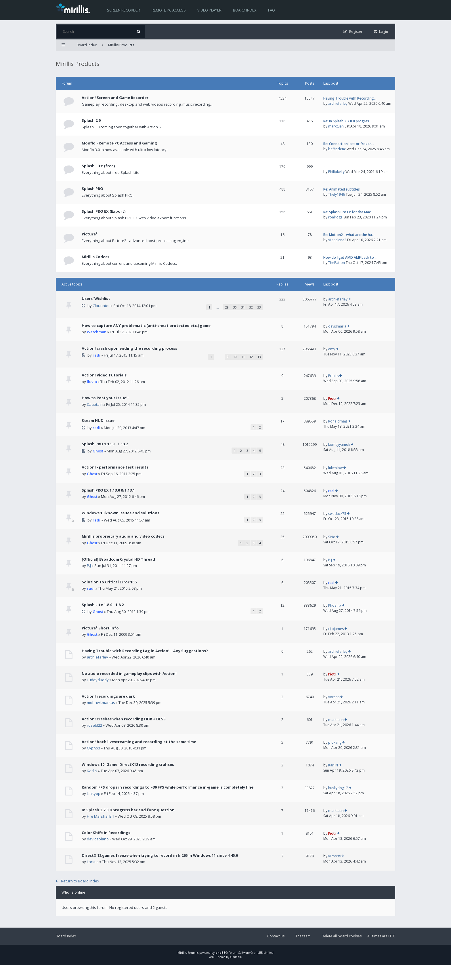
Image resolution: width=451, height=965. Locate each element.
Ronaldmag (337, 421)
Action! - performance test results (115, 467)
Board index (245, 10)
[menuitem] (381, 31)
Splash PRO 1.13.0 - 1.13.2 (105, 443)
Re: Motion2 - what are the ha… (348, 234)
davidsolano (98, 839)
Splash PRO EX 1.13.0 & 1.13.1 (108, 490)
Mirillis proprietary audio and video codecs (123, 536)
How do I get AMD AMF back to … (350, 257)
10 (235, 357)
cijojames (336, 628)
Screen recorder (123, 10)
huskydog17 (338, 787)
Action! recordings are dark (108, 696)
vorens (333, 696)
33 (259, 307)
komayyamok (339, 444)
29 (227, 307)
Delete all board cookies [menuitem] (342, 936)
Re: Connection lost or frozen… (348, 143)
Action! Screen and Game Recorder (115, 97)
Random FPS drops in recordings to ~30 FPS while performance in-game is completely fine (167, 787)
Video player (209, 10)
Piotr (332, 398)
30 (235, 307)
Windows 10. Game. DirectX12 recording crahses (128, 764)
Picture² (90, 234)
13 (259, 357)
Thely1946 (336, 194)
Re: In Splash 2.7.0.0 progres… (347, 121)
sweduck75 (337, 513)
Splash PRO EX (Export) (103, 211)
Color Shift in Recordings (106, 832)
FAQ (271, 10)
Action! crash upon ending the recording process (129, 348)
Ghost (98, 451)
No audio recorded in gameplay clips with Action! (129, 673)
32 (251, 307)
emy (331, 349)
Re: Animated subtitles (341, 189)
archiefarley (337, 103)
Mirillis (182, 953)
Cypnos (93, 748)
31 (243, 307)
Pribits (333, 375)
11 (243, 357)
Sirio (331, 536)
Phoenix (334, 605)
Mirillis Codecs (95, 256)
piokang (334, 742)
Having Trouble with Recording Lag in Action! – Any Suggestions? (145, 650)
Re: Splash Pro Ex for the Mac (347, 212)
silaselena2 (337, 239)
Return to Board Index (80, 881)
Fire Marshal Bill (100, 816)
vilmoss (334, 856)
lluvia (92, 381)
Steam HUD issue (98, 420)
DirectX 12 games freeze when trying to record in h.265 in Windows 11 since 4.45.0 (160, 855)
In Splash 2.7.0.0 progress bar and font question (128, 809)
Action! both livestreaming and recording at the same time (139, 741)
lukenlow (335, 467)
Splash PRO (92, 188)
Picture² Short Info (100, 628)
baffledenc (337, 148)
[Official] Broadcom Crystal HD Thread (118, 559)
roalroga (335, 217)
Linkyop (93, 793)
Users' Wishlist (96, 298)
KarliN (92, 770)
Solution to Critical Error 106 (109, 582)
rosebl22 (94, 725)
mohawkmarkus (101, 702)
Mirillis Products (121, 45)
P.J (89, 565)
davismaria (337, 326)
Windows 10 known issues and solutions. (121, 512)
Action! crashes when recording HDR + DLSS (124, 719)
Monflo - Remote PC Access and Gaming (119, 143)
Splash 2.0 (91, 120)
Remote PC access (169, 10)
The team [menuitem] (303, 936)
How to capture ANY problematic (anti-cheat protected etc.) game (146, 325)
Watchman (96, 331)
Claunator (101, 305)
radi (96, 355)
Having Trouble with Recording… (350, 98)
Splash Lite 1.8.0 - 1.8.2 (103, 604)
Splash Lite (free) (98, 165)
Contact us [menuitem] (275, 936)
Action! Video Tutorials (104, 375)
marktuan (336, 126)
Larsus (93, 861)
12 (251, 357)
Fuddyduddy (98, 679)
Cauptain (95, 404)
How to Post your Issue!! (105, 397)
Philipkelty (336, 171)
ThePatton (336, 262)
